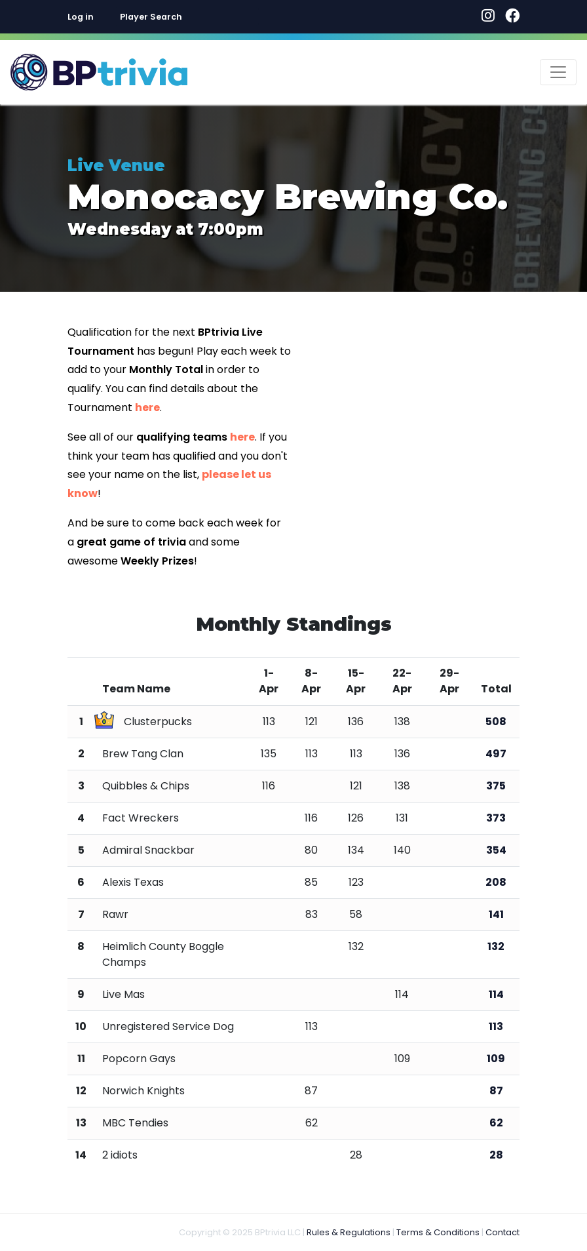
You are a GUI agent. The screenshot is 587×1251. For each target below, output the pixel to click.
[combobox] (187, 16)
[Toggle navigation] (558, 72)
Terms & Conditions (438, 1232)
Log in (80, 16)
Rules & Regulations (348, 1232)
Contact (502, 1232)
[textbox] (187, 16)
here (147, 407)
